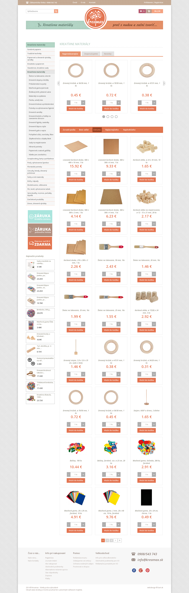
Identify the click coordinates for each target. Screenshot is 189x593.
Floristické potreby (34, 167)
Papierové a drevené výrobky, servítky (39, 58)
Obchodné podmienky (54, 567)
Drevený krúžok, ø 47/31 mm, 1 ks (147, 84)
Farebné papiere (34, 49)
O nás (83, 2)
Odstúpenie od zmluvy (82, 561)
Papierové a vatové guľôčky (39, 150)
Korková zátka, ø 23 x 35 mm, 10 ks (146, 161)
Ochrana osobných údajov (83, 564)
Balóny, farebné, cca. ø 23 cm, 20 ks (111, 461)
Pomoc (76, 553)
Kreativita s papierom (35, 64)
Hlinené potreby (35, 147)
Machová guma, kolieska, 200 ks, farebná (146, 461)
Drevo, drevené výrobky (36, 203)
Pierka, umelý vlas (36, 100)
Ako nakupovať (51, 564)
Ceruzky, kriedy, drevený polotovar (37, 172)
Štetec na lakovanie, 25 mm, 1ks (111, 310)
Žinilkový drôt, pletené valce (40, 92)
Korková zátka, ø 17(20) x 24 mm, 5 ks (146, 311)
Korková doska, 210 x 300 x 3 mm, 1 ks (76, 261)
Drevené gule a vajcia (37, 130)
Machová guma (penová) (38, 88)
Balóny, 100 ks (76, 460)
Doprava (48, 575)
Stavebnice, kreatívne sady (38, 68)
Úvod (75, 2)
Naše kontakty (33, 561)
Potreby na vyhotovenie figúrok (41, 108)
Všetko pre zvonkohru (37, 154)
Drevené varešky (35, 112)
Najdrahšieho (129, 129)
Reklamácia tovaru (80, 558)
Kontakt (92, 2)
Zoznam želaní (51, 561)
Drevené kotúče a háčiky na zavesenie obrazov (40, 117)
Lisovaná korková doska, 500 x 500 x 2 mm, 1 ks (76, 211)
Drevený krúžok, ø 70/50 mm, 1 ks (111, 84)
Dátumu (97, 129)
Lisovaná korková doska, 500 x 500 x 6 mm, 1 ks (111, 161)
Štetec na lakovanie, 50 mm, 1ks (111, 260)
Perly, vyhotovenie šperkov (38, 163)
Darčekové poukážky (35, 199)
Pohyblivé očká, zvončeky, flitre (41, 134)
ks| (157, 11)
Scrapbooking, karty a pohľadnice (40, 159)
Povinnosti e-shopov (81, 567)
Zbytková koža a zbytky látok (40, 138)
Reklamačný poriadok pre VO (107, 564)
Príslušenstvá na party (37, 84)
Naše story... (32, 558)
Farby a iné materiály (35, 177)
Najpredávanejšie (70, 54)
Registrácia (158, 2)
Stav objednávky (51, 572)
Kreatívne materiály (58, 25)
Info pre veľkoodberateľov (106, 558)
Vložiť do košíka (76, 108)
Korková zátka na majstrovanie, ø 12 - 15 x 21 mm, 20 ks (146, 211)
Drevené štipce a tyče (37, 126)
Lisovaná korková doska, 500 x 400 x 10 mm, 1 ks (76, 161)
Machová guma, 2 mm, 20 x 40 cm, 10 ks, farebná (111, 512)
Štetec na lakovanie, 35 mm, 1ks (75, 310)
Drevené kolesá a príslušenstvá (41, 104)
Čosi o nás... (34, 553)
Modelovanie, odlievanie (37, 185)
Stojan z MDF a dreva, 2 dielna (146, 410)
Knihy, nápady (32, 181)
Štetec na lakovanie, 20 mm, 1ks (146, 260)
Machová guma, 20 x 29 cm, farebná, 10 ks (76, 512)
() (144, 11)
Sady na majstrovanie (37, 142)
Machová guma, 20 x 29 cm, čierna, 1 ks (146, 512)
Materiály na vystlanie (37, 96)
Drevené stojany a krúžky (39, 80)
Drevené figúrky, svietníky (39, 122)
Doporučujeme (91, 54)
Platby (47, 578)
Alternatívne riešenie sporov (56, 569)
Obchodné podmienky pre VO (107, 561)
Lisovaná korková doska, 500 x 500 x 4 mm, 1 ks (111, 211)
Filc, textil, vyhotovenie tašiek (38, 189)
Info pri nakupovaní (55, 553)
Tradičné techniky (34, 53)
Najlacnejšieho (112, 129)
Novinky (107, 54)
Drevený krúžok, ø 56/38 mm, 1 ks (76, 84)
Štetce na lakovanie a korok (39, 76)
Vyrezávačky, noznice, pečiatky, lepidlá (39, 194)
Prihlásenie (148, 2)
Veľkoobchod (102, 553)
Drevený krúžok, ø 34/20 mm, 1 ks (147, 361)
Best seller (84, 129)
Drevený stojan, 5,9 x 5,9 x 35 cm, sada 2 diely (76, 361)
